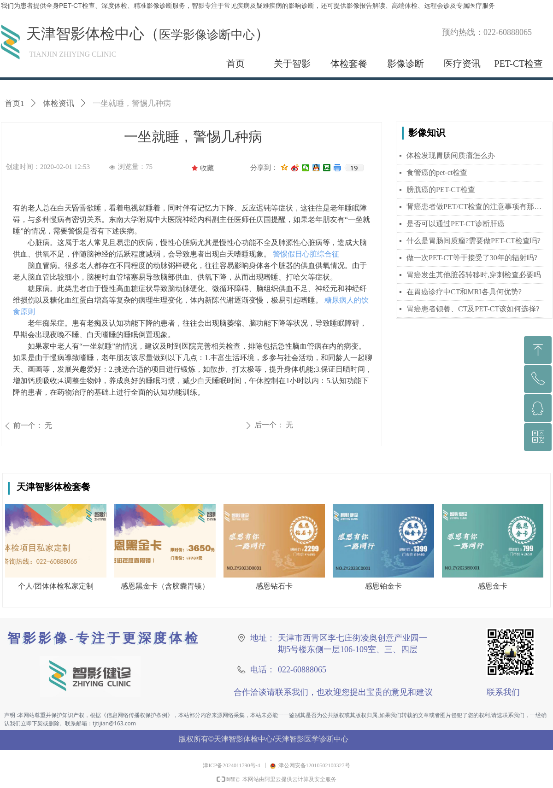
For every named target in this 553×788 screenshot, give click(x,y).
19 (354, 167)
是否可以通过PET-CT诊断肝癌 (455, 224)
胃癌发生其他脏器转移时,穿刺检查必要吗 (473, 275)
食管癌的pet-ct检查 (436, 172)
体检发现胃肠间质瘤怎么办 (450, 155)
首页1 (14, 103)
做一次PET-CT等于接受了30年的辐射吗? (471, 258)
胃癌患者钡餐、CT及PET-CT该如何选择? (472, 309)
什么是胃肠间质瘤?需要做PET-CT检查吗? (473, 241)
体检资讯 (58, 103)
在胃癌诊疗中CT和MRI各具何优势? (464, 292)
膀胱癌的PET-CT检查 (440, 189)
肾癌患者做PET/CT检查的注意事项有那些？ (474, 206)
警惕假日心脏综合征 (305, 254)
